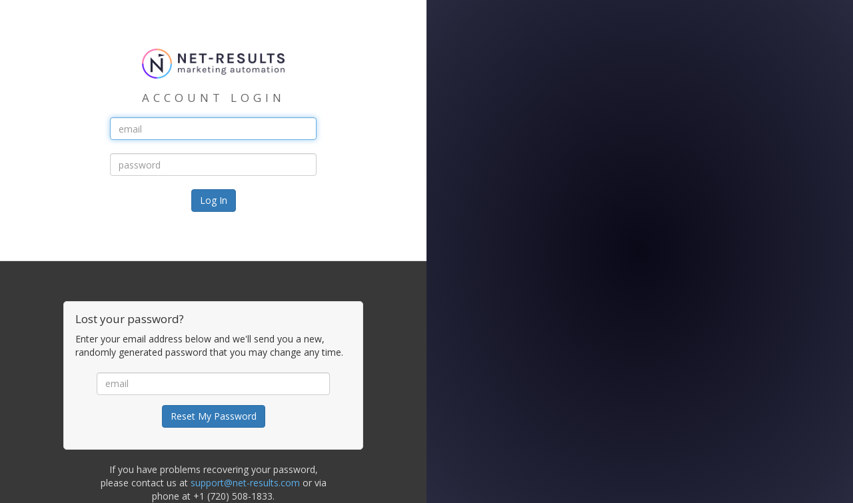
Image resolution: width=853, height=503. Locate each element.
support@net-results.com (245, 482)
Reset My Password (214, 416)
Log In (213, 200)
